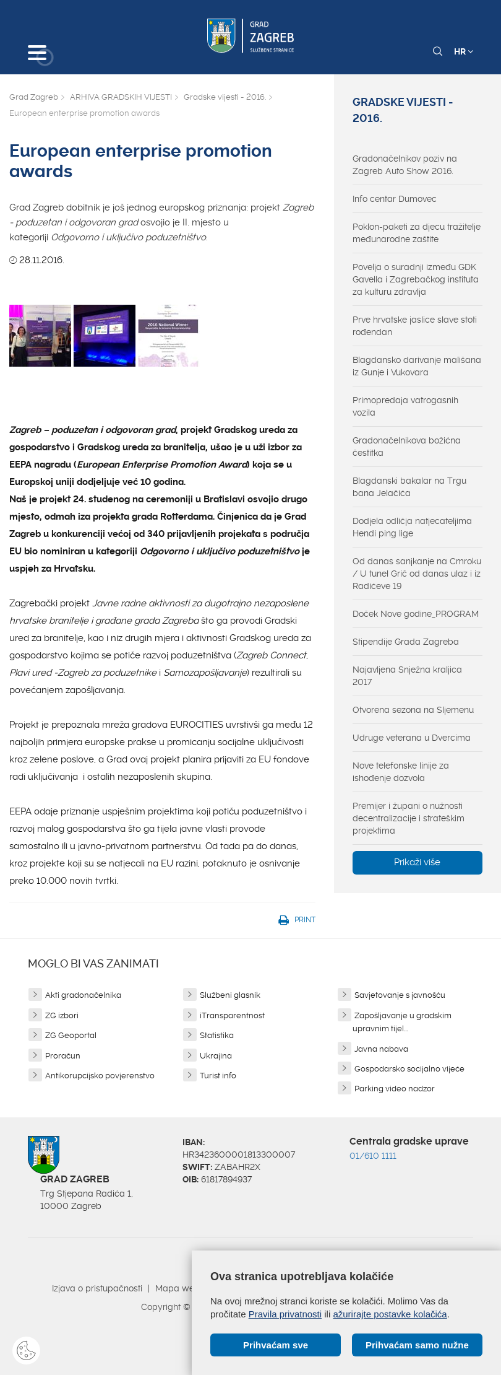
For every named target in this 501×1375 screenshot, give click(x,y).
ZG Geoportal (70, 1035)
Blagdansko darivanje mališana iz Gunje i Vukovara (417, 366)
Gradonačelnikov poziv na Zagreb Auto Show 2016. (405, 165)
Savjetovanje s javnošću (399, 995)
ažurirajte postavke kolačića (390, 1314)
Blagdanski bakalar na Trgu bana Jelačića (409, 487)
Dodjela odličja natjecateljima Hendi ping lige (412, 527)
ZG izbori (62, 1015)
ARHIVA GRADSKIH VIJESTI (121, 97)
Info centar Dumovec (395, 199)
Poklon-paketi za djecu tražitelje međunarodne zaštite (417, 233)
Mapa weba (180, 1288)
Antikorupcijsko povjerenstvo (100, 1075)
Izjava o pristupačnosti (97, 1288)
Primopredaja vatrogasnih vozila (405, 406)
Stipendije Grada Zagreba (406, 642)
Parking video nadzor (394, 1088)
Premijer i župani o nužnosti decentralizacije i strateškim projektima (409, 818)
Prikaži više (417, 862)
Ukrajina (216, 1055)
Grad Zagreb (33, 97)
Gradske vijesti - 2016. (225, 97)
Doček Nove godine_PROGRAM (416, 614)
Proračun (62, 1055)
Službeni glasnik (230, 995)
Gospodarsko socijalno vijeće (409, 1068)
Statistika (217, 1035)
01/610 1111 (372, 1156)
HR (463, 51)
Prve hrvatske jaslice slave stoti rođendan (415, 326)
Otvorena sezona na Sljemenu (413, 710)
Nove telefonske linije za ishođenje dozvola (401, 772)
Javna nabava (381, 1049)
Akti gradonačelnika (83, 995)
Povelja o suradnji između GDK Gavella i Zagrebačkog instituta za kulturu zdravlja (416, 279)
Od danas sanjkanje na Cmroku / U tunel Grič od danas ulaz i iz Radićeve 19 (417, 573)
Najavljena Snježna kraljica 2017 (407, 676)
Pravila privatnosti (285, 1314)
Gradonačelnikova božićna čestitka (407, 446)
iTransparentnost (232, 1015)
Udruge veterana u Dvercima (412, 738)
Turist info (218, 1075)
